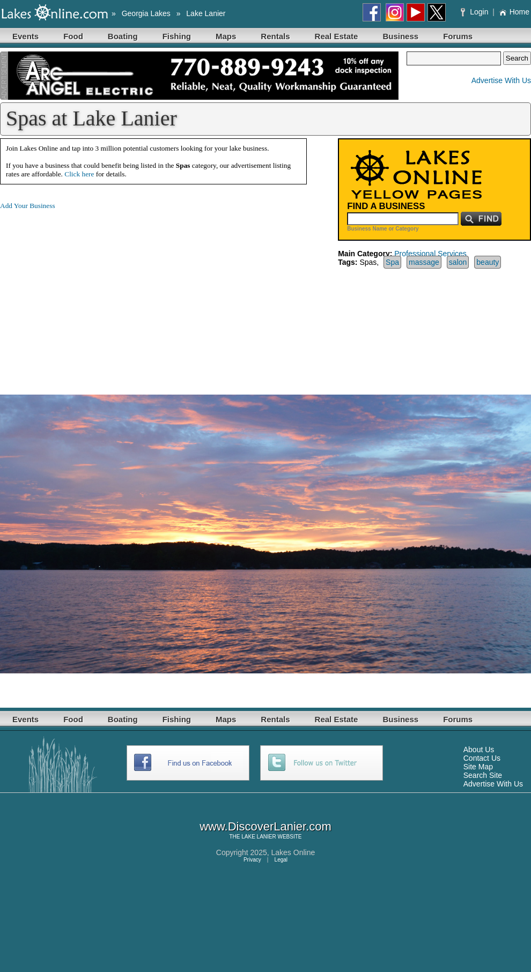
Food (73, 36)
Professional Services (430, 253)
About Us (479, 749)
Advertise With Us (501, 80)
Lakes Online (293, 852)
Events (25, 36)
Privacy (252, 860)
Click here (79, 174)
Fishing (177, 36)
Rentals (275, 36)
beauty (487, 262)
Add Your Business (27, 206)
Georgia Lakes (146, 13)
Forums (458, 36)
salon (458, 262)
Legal (281, 860)
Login (475, 12)
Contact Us (481, 758)
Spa (392, 262)
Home (514, 12)
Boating (123, 36)
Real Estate (336, 36)
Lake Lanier (205, 13)
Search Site (482, 775)
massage (424, 262)
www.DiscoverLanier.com (265, 826)
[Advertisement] (90, 294)
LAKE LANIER (258, 837)
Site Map (478, 766)
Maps (226, 36)
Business (400, 36)
